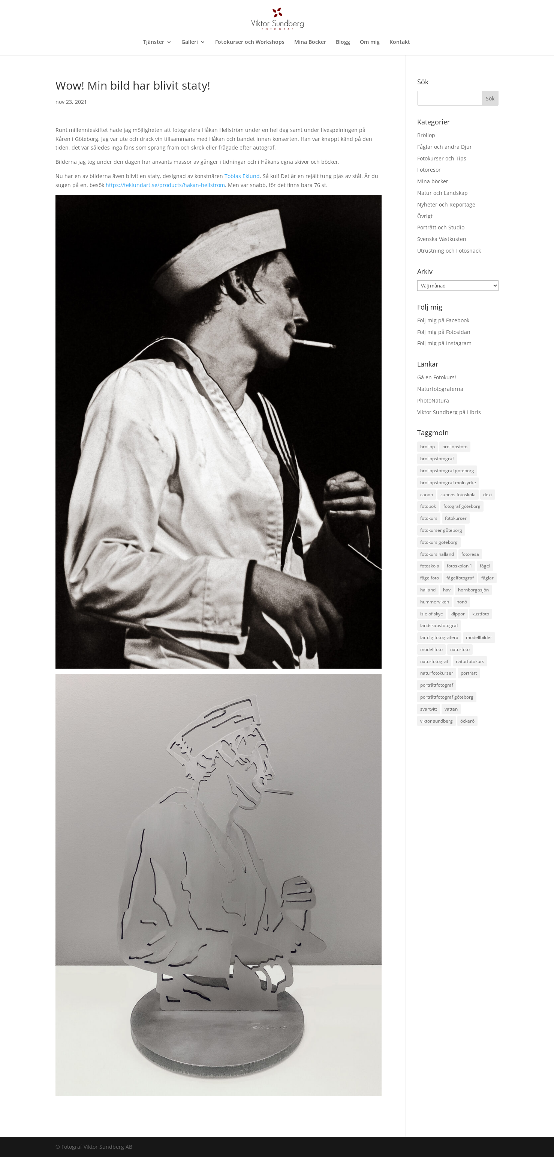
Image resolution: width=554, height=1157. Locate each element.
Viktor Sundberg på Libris (449, 412)
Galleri (189, 42)
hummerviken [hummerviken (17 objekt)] (434, 602)
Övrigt (425, 216)
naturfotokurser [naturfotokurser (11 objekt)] (436, 673)
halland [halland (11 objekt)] (428, 590)
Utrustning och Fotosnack (449, 250)
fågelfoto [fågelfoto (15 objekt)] (429, 578)
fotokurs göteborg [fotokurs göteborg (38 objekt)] (439, 542)
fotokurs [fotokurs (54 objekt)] (428, 518)
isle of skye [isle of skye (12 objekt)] (431, 614)
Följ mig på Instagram (444, 343)
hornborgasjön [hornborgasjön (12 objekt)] (473, 590)
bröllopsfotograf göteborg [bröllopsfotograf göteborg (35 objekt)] (447, 470)
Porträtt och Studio (440, 227)
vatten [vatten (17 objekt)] (451, 709)
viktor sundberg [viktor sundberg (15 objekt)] (436, 721)
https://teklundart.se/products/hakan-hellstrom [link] (165, 185)
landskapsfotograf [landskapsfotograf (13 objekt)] (439, 625)
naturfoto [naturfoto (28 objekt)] (460, 649)
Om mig (370, 42)
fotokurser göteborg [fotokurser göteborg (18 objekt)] (441, 530)
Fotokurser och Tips (441, 158)
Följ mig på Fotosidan (443, 331)
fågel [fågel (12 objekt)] (485, 566)
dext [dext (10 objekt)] (487, 494)
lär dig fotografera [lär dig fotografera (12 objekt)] (439, 637)
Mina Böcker (310, 42)
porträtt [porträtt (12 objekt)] (469, 673)
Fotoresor (429, 169)
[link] (242, 176)
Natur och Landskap (442, 192)
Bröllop (426, 135)
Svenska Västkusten (441, 238)
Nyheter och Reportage (446, 204)
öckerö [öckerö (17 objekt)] (467, 721)
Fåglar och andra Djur (444, 146)
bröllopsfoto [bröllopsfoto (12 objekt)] (454, 446)
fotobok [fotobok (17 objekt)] (428, 506)
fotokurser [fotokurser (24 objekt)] (456, 518)
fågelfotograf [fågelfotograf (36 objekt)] (460, 578)
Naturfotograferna (440, 388)
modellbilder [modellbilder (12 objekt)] (479, 637)
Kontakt (399, 42)
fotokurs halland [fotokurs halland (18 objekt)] (437, 554)
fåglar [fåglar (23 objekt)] (487, 578)
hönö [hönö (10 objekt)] (462, 602)
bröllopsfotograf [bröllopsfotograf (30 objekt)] (437, 458)
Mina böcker (432, 181)
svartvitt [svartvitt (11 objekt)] (428, 709)
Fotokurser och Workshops (249, 42)
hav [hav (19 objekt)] (447, 590)
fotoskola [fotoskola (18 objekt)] (429, 566)
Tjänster (153, 42)
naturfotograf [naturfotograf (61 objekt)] (434, 661)
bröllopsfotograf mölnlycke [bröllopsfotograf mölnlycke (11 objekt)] (448, 482)
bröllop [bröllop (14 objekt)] (427, 446)
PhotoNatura (433, 400)
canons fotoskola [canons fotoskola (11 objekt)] (458, 494)
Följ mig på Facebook (443, 320)
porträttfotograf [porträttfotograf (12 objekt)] (436, 685)
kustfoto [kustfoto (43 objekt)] (480, 614)
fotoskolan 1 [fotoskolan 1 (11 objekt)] (459, 566)
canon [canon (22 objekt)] (426, 494)
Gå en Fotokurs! (436, 377)
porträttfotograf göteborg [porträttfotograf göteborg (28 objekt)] (446, 697)
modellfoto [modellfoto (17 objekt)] (431, 649)
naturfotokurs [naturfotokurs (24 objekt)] (470, 661)
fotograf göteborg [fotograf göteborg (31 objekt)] (462, 506)
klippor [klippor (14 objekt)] (458, 614)
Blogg (343, 42)
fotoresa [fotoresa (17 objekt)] (470, 554)
